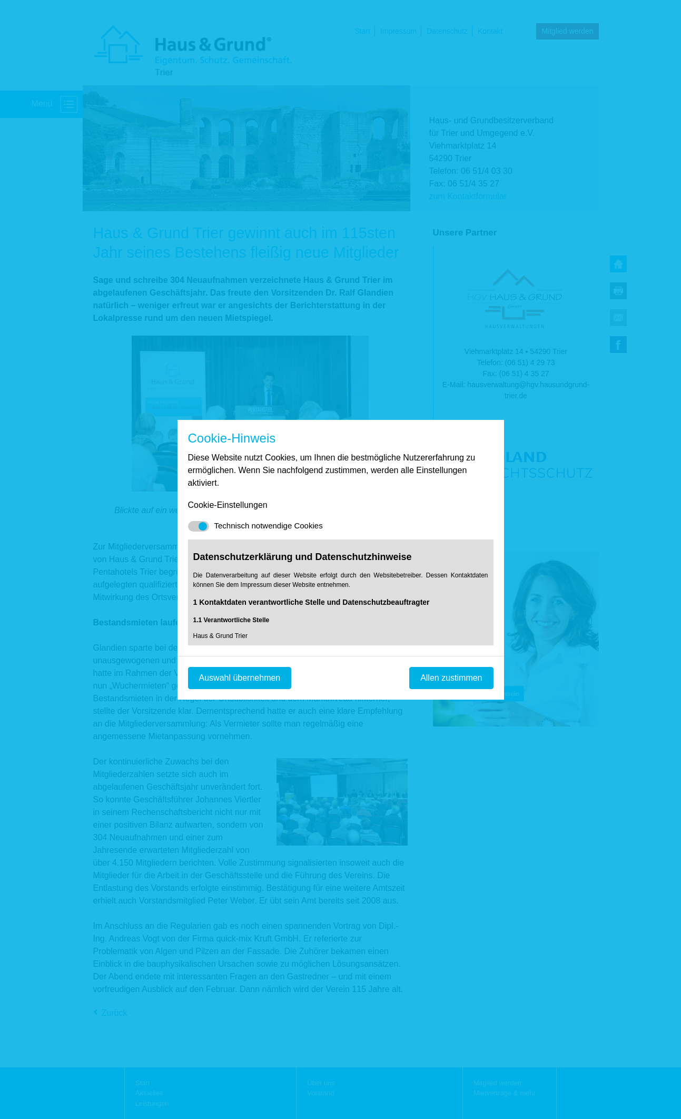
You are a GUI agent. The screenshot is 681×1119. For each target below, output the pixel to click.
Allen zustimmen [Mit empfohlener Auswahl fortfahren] (451, 677)
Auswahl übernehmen (240, 677)
